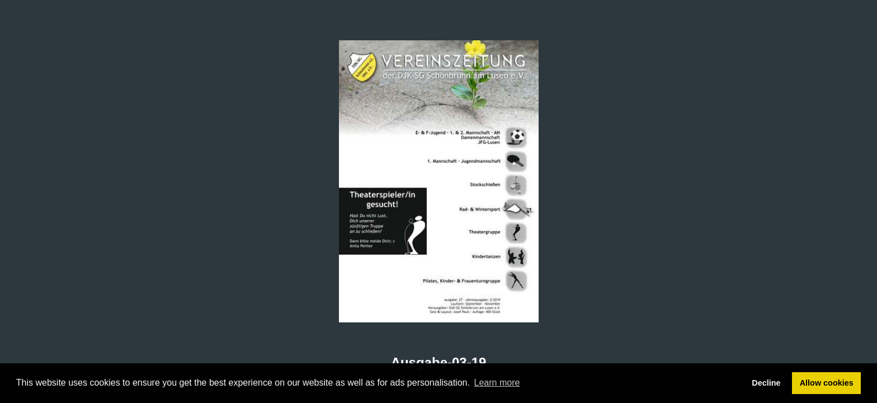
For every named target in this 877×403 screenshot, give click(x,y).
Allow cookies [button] (827, 382)
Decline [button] (766, 382)
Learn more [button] (497, 382)
